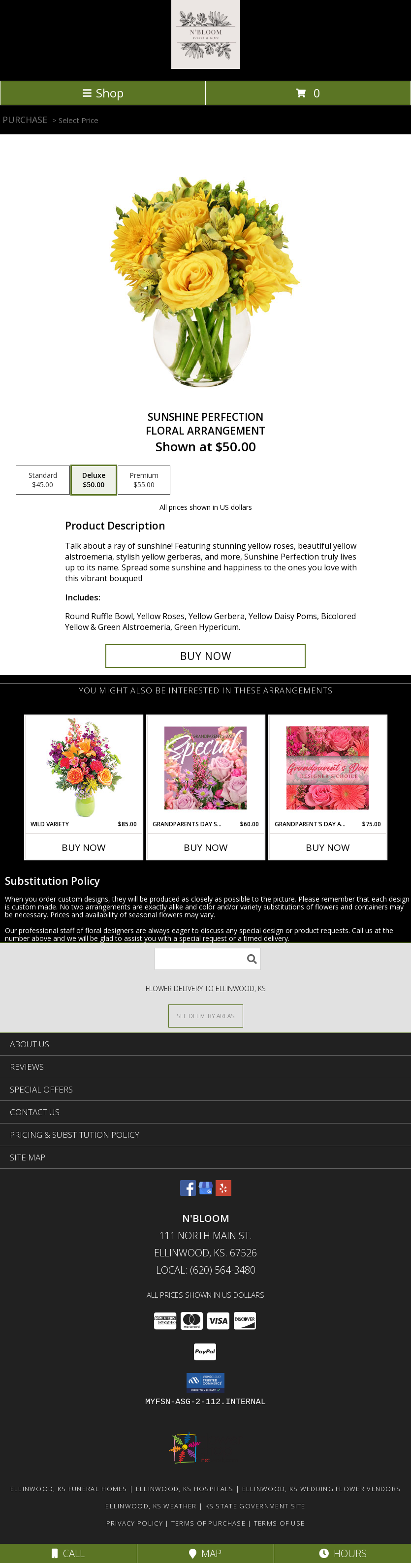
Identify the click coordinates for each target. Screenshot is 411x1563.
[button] (205, 1383)
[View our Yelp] (223, 1192)
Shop (103, 93)
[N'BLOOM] (205, 66)
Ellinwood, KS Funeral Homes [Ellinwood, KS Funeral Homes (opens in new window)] (68, 1488)
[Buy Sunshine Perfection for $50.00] (205, 656)
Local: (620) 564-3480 (205, 1270)
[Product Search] (208, 959)
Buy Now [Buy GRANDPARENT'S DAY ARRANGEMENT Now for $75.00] (328, 847)
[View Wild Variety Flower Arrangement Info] (83, 768)
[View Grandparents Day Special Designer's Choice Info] (205, 767)
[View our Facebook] (188, 1192)
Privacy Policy (134, 1523)
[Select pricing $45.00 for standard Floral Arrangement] (42, 480)
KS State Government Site (255, 1505)
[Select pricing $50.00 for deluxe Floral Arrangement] (94, 480)
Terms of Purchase (208, 1523)
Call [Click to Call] (68, 1553)
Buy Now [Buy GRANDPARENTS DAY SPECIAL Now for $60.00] (206, 847)
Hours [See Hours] (343, 1553)
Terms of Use (279, 1523)
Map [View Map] (205, 1553)
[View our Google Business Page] (206, 1192)
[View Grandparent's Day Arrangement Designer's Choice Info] (327, 768)
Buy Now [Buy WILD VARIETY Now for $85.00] (84, 847)
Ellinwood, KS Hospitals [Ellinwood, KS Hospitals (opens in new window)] (185, 1488)
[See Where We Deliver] (205, 1015)
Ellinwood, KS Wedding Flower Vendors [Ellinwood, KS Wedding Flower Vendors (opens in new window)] (321, 1488)
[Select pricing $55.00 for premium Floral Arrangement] (144, 480)
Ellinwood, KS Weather (150, 1505)
